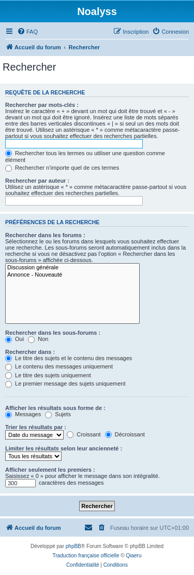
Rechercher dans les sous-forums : (52, 333)
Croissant (84, 434)
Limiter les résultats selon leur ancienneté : (63, 448)
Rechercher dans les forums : (45, 235)
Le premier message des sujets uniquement (65, 383)
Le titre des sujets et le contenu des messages (68, 358)
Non (38, 339)
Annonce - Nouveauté (72, 275)
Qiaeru (133, 555)
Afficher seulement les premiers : (50, 470)
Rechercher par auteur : (37, 180)
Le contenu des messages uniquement (59, 366)
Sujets (58, 414)
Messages (23, 414)
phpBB (73, 546)
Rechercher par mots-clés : (42, 105)
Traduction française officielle (86, 555)
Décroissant (125, 434)
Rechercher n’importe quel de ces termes (62, 168)
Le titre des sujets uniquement (48, 375)
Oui (14, 339)
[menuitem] (27, 31)
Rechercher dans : (30, 352)
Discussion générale (72, 267)
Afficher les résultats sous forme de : (55, 408)
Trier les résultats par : (35, 427)
